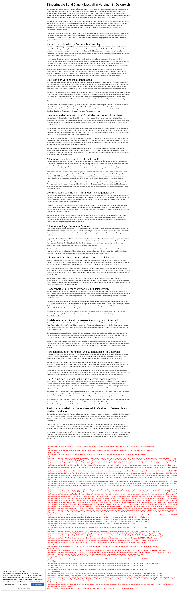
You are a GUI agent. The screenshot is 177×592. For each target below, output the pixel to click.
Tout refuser (23, 585)
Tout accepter (37, 585)
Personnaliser (9, 585)
